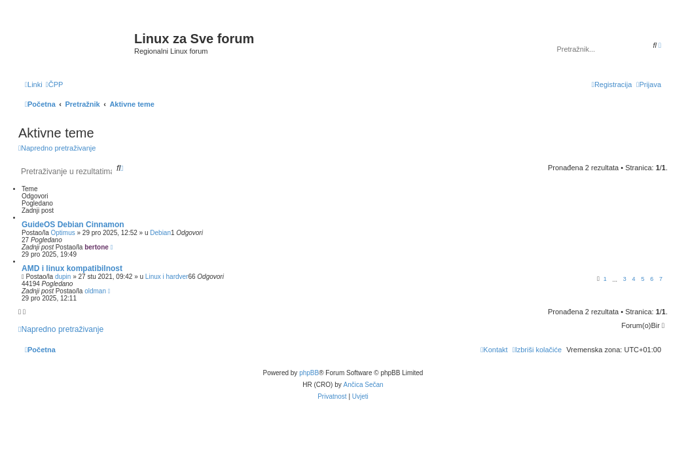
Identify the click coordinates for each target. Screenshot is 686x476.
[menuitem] (54, 84)
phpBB (309, 372)
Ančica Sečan (364, 384)
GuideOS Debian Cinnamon (73, 224)
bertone (96, 247)
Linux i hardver (167, 276)
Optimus (62, 232)
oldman (95, 291)
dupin (63, 276)
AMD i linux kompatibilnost (72, 268)
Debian (160, 232)
